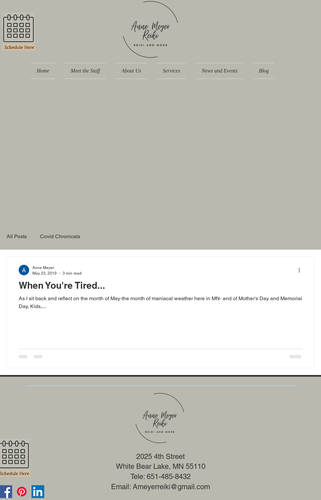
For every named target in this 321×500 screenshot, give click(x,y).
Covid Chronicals (60, 236)
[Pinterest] (21, 491)
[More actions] (301, 270)
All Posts (17, 236)
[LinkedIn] (37, 491)
